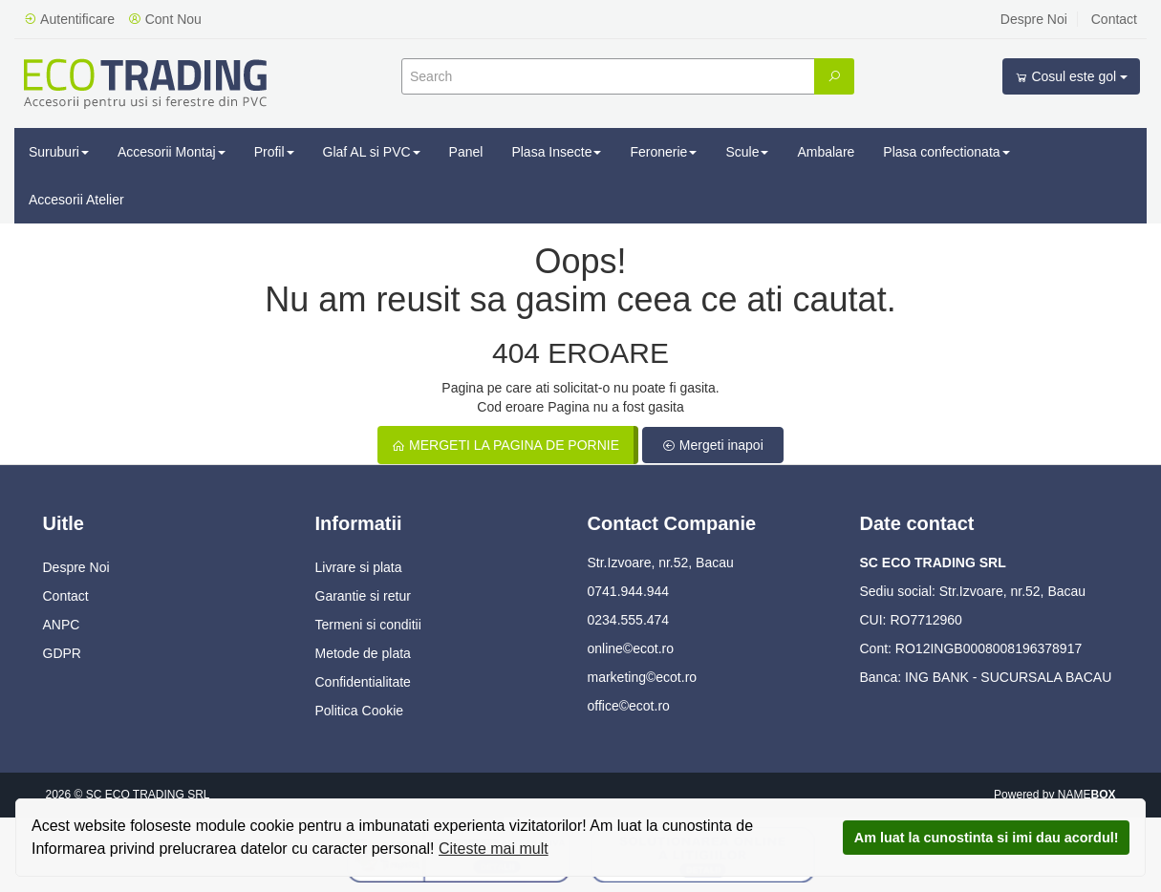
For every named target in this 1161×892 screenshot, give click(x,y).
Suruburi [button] (59, 151)
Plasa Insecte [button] (556, 151)
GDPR (62, 653)
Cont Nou (165, 19)
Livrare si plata (358, 567)
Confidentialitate (363, 682)
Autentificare (69, 19)
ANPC (61, 624)
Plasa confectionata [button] (946, 151)
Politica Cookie (359, 710)
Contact (1114, 19)
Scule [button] (746, 151)
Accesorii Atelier (76, 199)
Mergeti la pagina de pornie (505, 445)
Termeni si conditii (368, 624)
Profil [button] (274, 151)
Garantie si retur (363, 596)
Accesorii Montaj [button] (172, 151)
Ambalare (825, 151)
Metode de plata (363, 653)
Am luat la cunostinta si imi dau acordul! (986, 837)
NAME (1087, 794)
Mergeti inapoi (712, 445)
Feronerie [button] (663, 151)
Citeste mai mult (493, 848)
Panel (466, 151)
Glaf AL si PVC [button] (371, 151)
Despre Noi (1033, 19)
